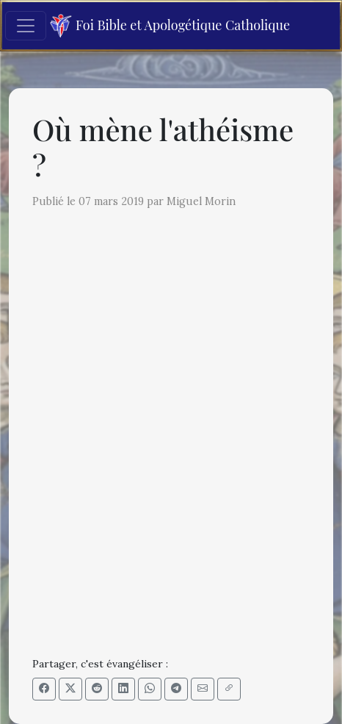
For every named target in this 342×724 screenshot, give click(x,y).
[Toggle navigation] (25, 25)
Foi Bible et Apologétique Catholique (170, 26)
